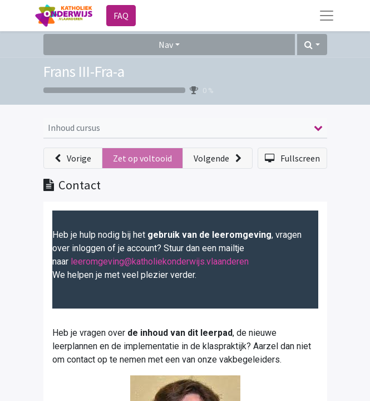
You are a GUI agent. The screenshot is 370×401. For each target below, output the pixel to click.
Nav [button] (166, 44)
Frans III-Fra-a (84, 71)
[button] (312, 44)
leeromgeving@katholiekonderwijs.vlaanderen (160, 261)
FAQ (121, 15)
